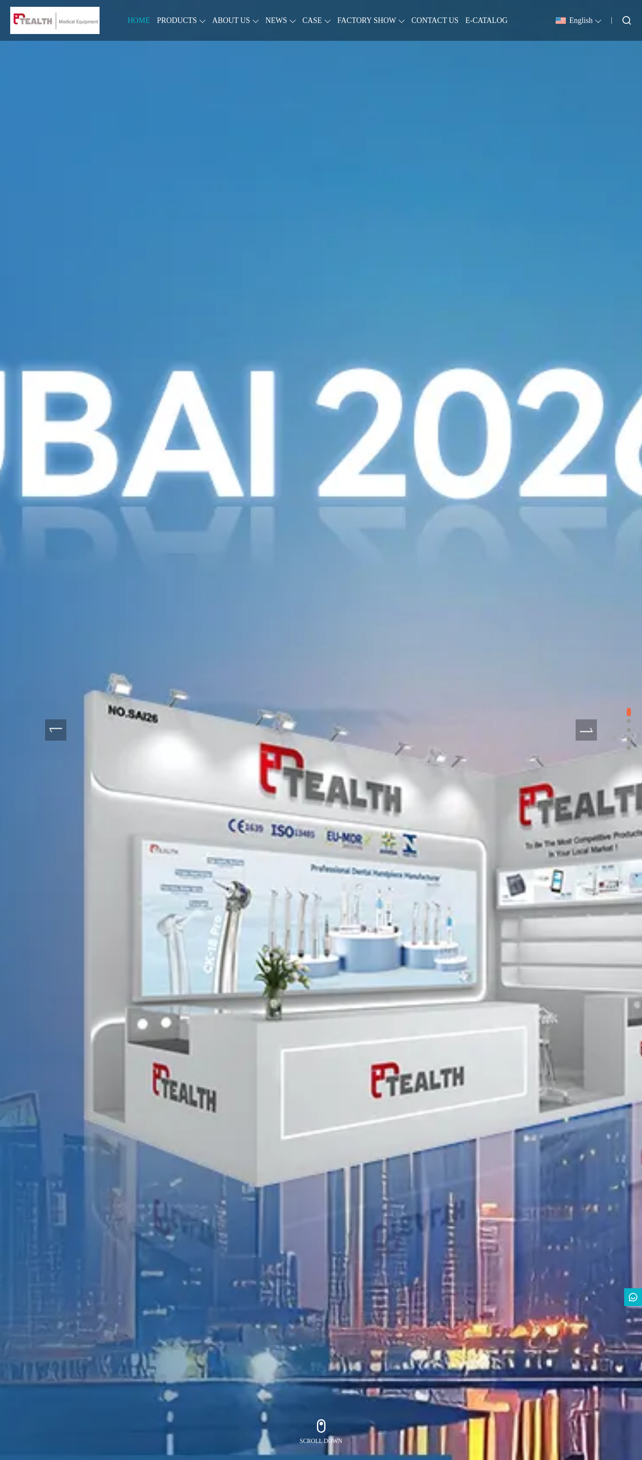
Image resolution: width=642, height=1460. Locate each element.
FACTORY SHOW (366, 20)
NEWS (276, 20)
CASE (312, 20)
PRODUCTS (177, 20)
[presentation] (55, 730)
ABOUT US (231, 20)
